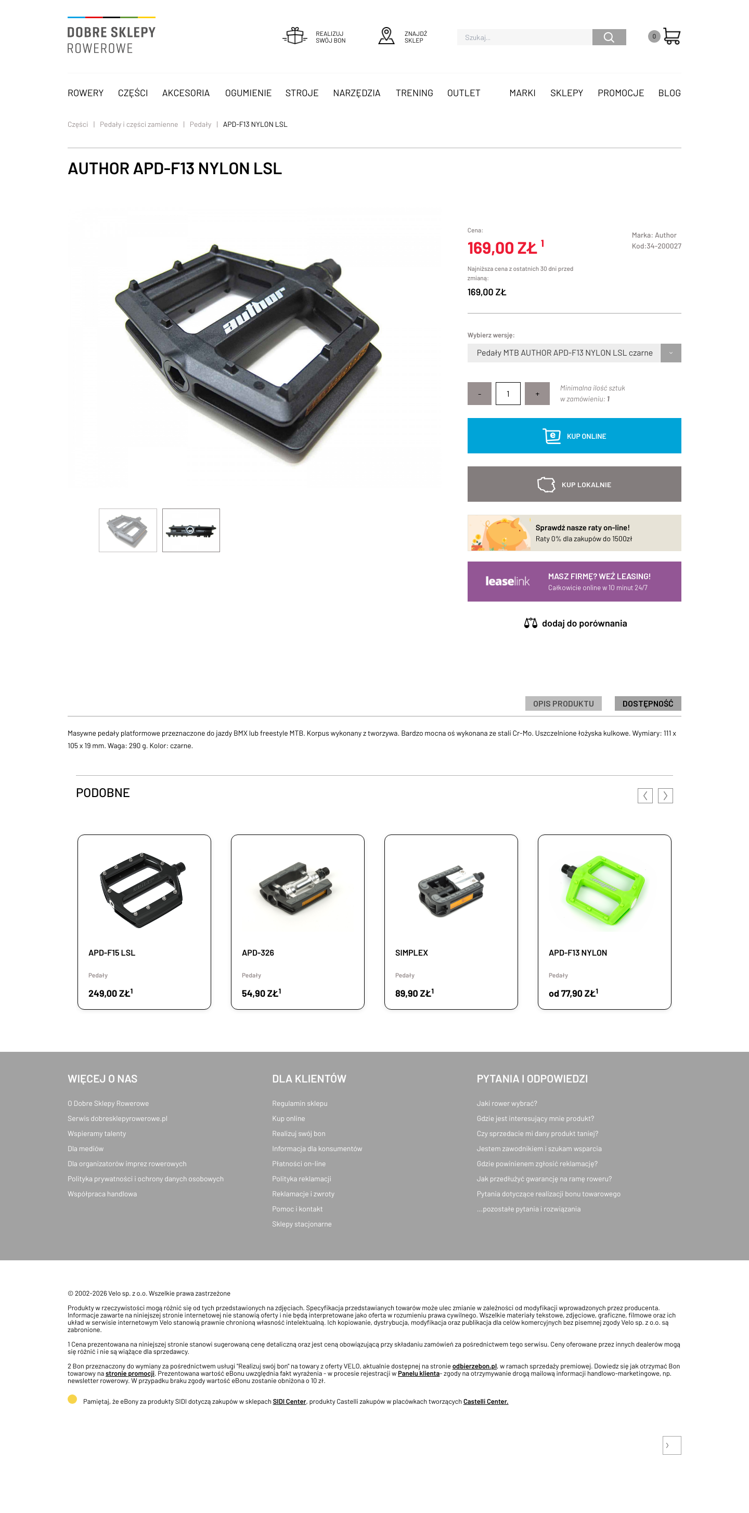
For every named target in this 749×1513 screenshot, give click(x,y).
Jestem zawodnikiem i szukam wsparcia (539, 1148)
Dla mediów (86, 1148)
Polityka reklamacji (301, 1178)
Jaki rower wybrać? (507, 1103)
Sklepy (566, 92)
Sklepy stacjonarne (302, 1223)
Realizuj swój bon (298, 1133)
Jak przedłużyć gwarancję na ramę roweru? (544, 1178)
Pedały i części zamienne (139, 124)
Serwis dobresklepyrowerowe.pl (117, 1118)
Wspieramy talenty (97, 1133)
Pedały (201, 124)
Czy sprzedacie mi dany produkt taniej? (538, 1133)
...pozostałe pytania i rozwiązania (529, 1208)
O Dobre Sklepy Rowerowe (108, 1103)
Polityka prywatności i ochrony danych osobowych (146, 1178)
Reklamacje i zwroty (303, 1193)
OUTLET (464, 92)
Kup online (288, 1118)
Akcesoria (186, 92)
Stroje (302, 92)
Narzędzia (356, 92)
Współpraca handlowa (102, 1193)
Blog (669, 92)
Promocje (621, 92)
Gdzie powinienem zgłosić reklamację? (537, 1163)
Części (133, 92)
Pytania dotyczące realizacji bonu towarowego (549, 1193)
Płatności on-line (299, 1163)
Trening (414, 92)
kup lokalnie (586, 484)
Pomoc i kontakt (297, 1208)
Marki (522, 92)
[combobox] (478, 353)
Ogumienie (248, 92)
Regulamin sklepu (300, 1103)
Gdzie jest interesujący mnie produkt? (536, 1118)
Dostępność (648, 703)
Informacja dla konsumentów (317, 1148)
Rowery (86, 92)
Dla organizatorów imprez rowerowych (127, 1163)
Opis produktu (563, 703)
